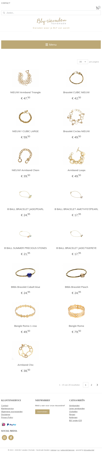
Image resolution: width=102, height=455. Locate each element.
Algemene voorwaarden (12, 411)
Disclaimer (5, 414)
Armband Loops (76, 170)
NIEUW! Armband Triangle (25, 92)
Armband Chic (26, 364)
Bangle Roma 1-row (25, 325)
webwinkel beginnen (68, 450)
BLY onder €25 (75, 420)
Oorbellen (73, 411)
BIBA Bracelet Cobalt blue (25, 286)
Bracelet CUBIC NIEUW (76, 92)
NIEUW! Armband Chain (25, 170)
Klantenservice (7, 408)
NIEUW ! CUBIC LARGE (25, 131)
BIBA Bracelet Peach (76, 286)
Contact (4, 405)
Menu (51, 44)
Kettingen (73, 417)
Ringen (72, 414)
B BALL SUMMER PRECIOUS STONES (25, 248)
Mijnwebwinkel (89, 450)
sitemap (53, 450)
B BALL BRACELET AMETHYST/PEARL (76, 209)
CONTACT (5, 3)
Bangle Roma (76, 325)
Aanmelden (42, 411)
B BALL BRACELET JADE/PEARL (25, 209)
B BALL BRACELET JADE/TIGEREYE (76, 248)
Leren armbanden (77, 408)
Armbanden (74, 405)
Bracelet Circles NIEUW (76, 131)
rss (58, 450)
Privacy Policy (7, 417)
